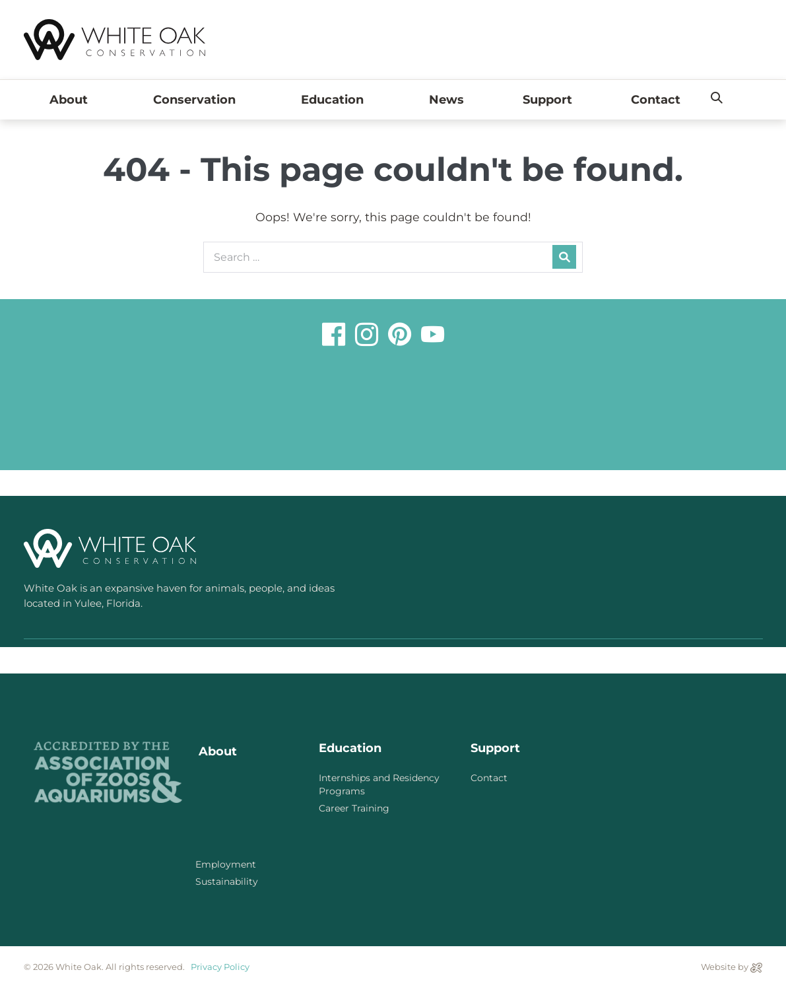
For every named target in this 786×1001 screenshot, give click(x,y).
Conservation (197, 99)
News (446, 99)
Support (547, 99)
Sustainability (226, 881)
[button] (716, 98)
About (71, 99)
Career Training (354, 808)
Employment (225, 864)
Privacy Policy (220, 966)
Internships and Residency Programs (379, 784)
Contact (655, 99)
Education (335, 99)
